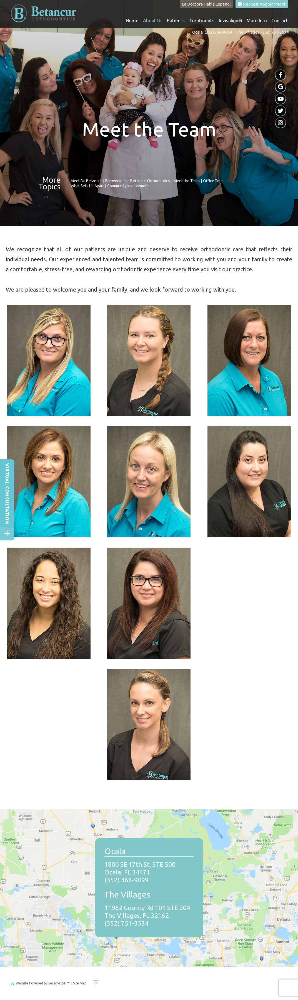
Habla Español (206, 4)
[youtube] (280, 98)
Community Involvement (128, 186)
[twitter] (280, 110)
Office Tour (213, 181)
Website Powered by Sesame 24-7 (40, 983)
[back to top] (96, 983)
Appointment (262, 4)
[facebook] (280, 75)
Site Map (80, 983)
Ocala (197, 32)
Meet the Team (187, 181)
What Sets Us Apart (87, 186)
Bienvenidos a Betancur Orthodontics (137, 181)
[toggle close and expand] (7, 533)
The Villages (247, 32)
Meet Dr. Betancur (86, 181)
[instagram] (280, 122)
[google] (280, 86)
